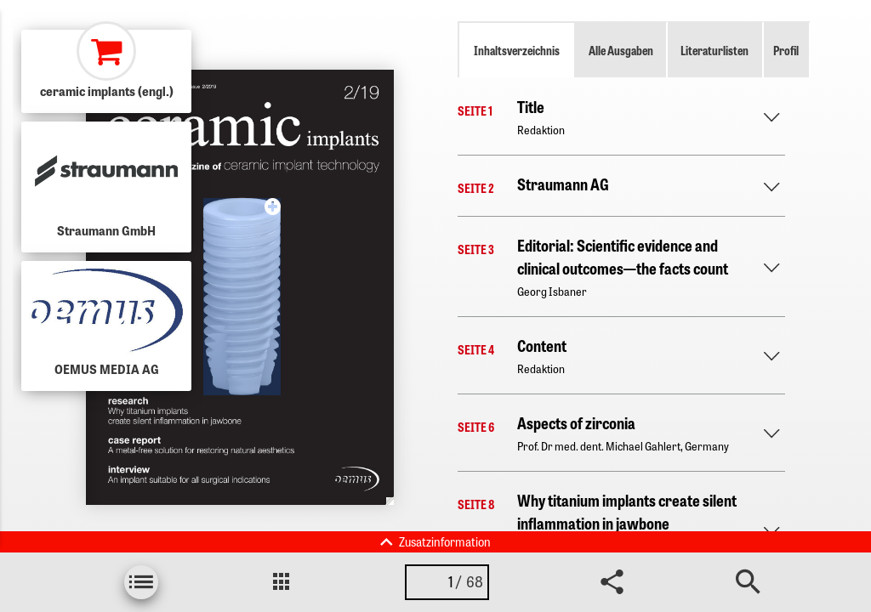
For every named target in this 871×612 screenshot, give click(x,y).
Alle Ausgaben (621, 50)
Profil (786, 50)
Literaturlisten (714, 50)
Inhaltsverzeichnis (517, 50)
